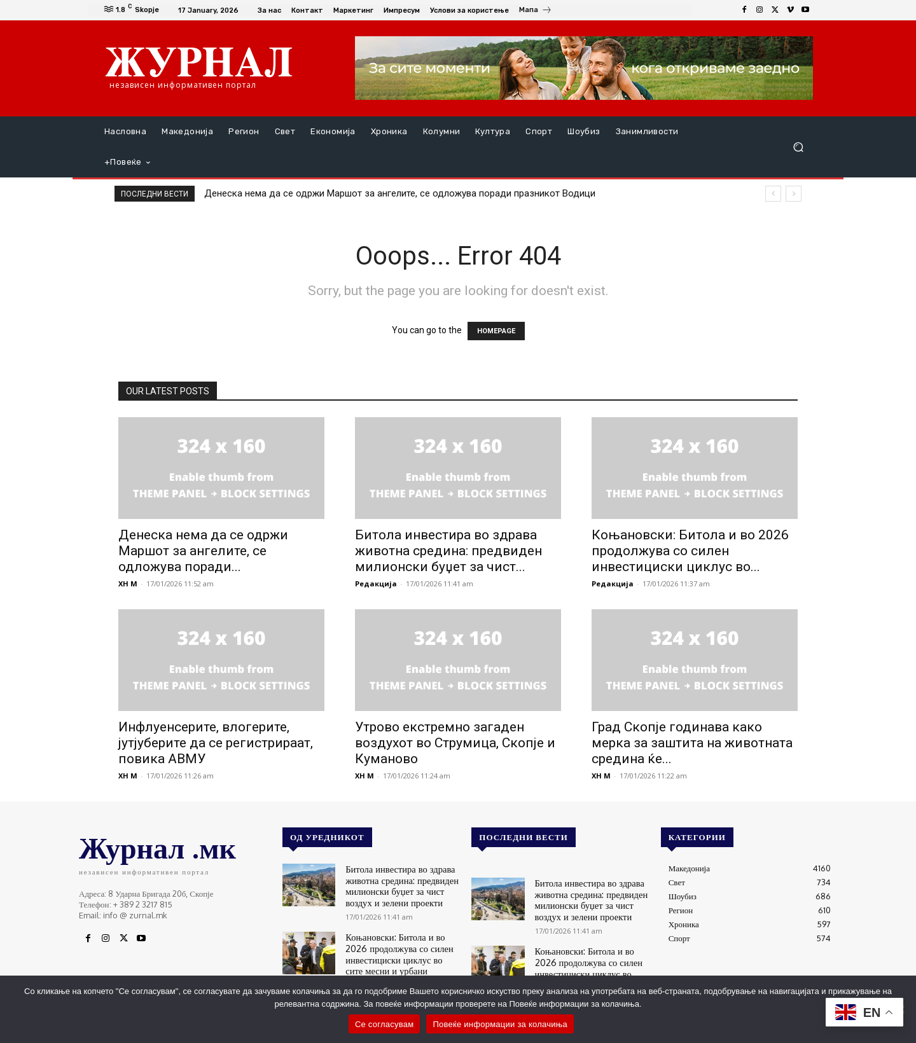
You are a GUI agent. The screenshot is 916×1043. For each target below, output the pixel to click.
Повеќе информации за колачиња (500, 1024)
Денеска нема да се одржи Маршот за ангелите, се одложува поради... (203, 550)
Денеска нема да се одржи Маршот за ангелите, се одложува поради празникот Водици (399, 193)
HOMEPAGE (496, 331)
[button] (798, 147)
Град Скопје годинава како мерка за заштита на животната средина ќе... (692, 742)
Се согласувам (384, 1024)
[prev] (773, 194)
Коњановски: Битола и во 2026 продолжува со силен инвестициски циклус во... (690, 550)
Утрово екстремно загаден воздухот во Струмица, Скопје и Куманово (455, 742)
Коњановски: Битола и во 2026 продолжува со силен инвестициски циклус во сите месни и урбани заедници (399, 946)
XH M (127, 583)
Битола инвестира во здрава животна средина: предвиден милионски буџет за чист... (448, 550)
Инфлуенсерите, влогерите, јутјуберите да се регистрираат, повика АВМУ (215, 742)
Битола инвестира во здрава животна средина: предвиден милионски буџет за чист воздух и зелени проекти (401, 883)
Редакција (376, 583)
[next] (794, 194)
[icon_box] (535, 11)
